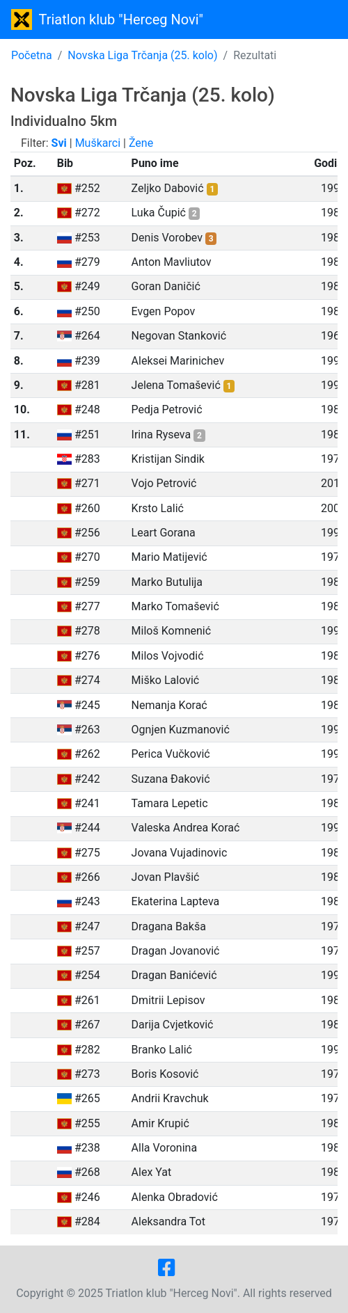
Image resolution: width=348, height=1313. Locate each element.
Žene (141, 143)
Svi (59, 143)
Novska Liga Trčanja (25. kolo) (142, 55)
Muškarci (97, 143)
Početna (31, 55)
